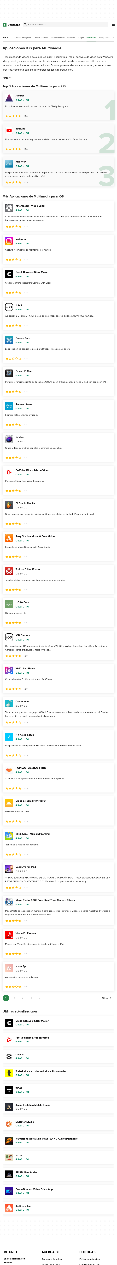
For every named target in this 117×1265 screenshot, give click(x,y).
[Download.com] (11, 25)
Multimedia (91, 38)
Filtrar (7, 77)
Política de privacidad (89, 1259)
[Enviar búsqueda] (25, 24)
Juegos (80, 38)
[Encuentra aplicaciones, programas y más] (65, 24)
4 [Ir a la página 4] (31, 998)
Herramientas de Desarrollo (63, 38)
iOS (6, 37)
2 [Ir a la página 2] (14, 998)
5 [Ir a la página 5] (39, 998)
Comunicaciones (41, 38)
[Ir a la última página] (107, 998)
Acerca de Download (52, 1259)
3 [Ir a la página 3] (22, 998)
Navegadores (105, 38)
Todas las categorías (22, 38)
